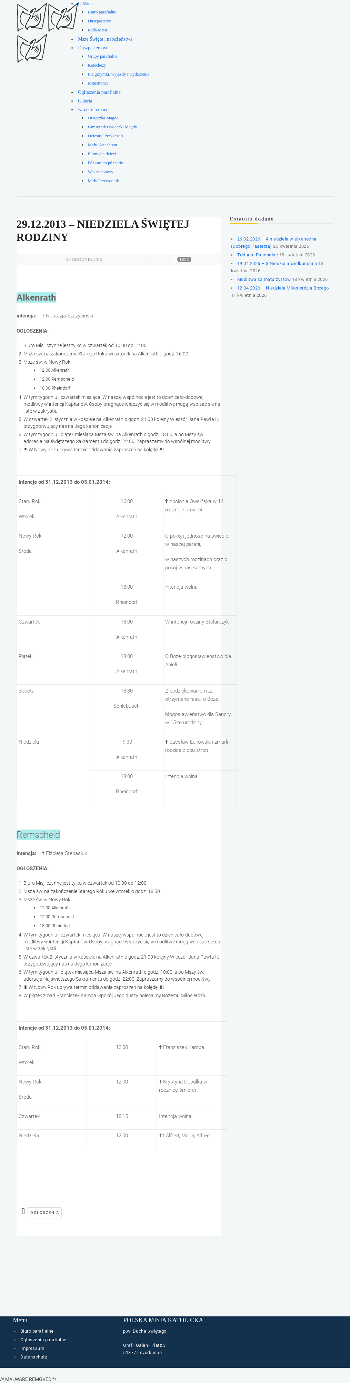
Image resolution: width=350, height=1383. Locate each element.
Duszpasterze (99, 21)
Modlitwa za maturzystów (264, 279)
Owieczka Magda (103, 118)
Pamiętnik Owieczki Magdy (112, 127)
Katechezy (97, 65)
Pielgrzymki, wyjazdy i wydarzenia (118, 74)
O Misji (85, 3)
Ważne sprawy (100, 171)
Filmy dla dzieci (102, 153)
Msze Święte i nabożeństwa (105, 39)
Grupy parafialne (103, 56)
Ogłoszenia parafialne (99, 92)
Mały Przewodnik (103, 180)
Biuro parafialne (102, 12)
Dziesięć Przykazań (105, 136)
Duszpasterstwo (93, 47)
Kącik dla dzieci (94, 109)
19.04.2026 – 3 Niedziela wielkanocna (277, 263)
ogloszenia (44, 1212)
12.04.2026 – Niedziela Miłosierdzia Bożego (283, 288)
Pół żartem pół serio (105, 162)
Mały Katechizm (102, 145)
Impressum (32, 1348)
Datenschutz (33, 1357)
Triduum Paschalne (257, 254)
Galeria (85, 101)
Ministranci (98, 83)
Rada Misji (97, 30)
